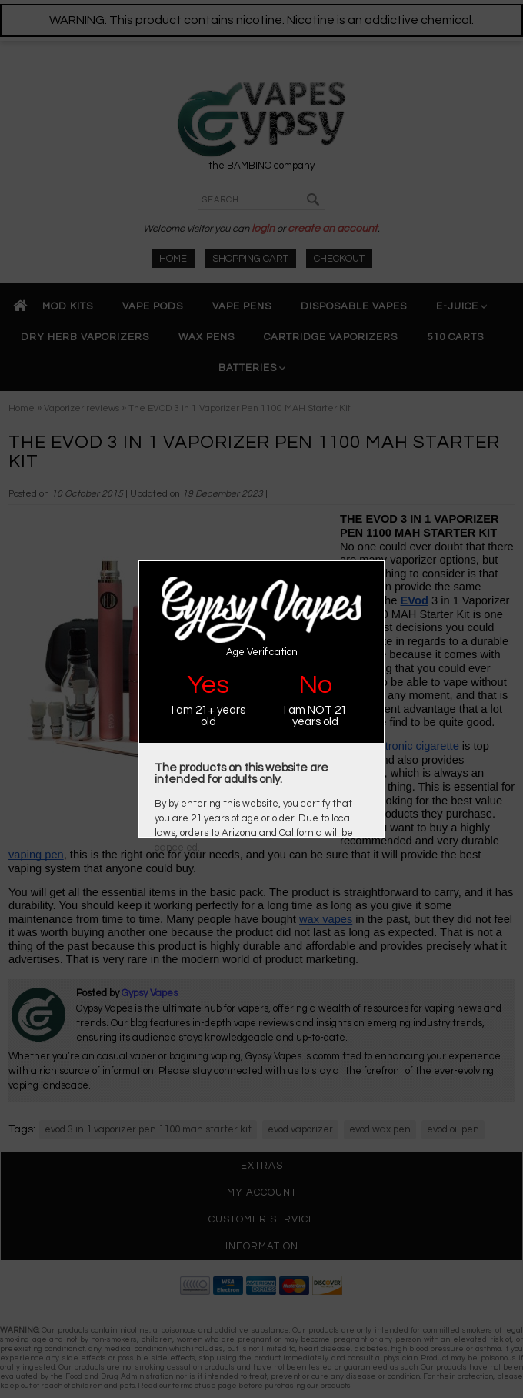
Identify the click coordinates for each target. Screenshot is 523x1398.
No (315, 684)
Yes (208, 684)
